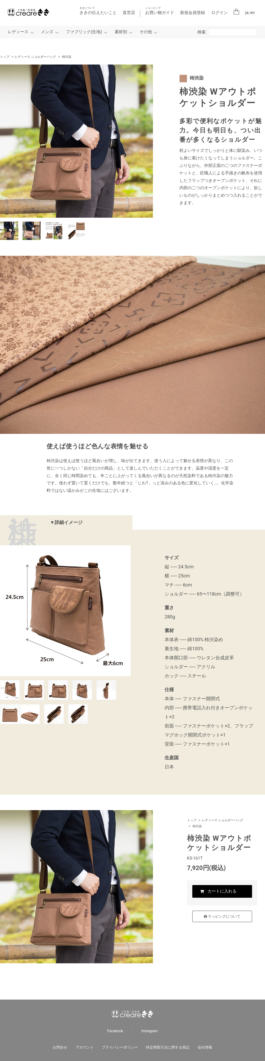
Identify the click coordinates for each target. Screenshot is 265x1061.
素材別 (121, 31)
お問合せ (60, 1047)
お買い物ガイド (159, 10)
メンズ (47, 31)
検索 (201, 32)
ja (247, 12)
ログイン (219, 12)
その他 (145, 31)
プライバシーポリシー (120, 1047)
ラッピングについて (222, 917)
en (252, 12)
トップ (4, 57)
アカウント (85, 1047)
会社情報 (205, 1047)
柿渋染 (67, 57)
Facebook (115, 1031)
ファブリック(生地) (84, 31)
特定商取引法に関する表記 (167, 1047)
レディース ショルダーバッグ (35, 57)
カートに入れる (222, 891)
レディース (18, 31)
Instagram (149, 1031)
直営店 (129, 12)
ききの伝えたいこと (98, 10)
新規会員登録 (192, 12)
